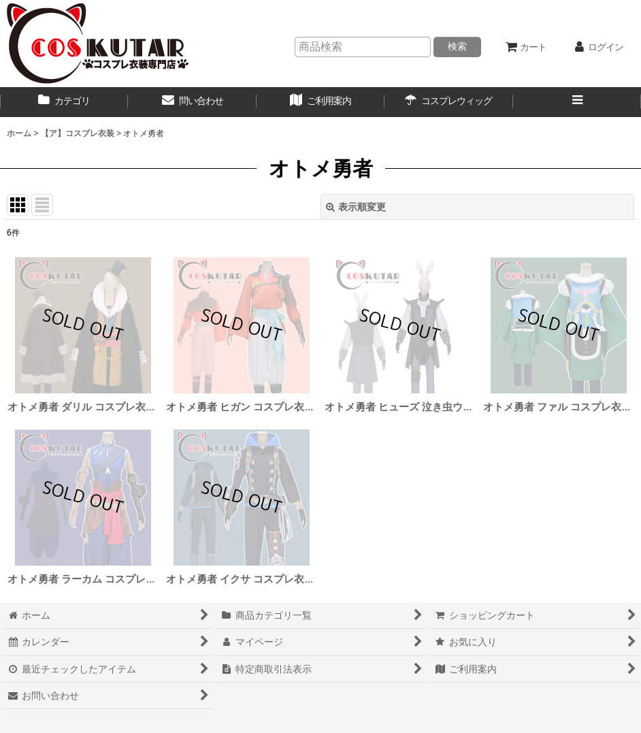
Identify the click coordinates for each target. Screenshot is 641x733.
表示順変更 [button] (356, 206)
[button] (577, 102)
